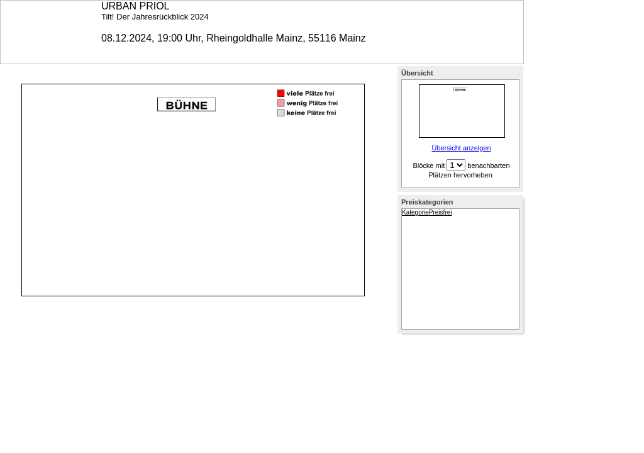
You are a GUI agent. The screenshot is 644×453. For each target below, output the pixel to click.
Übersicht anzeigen (461, 148)
